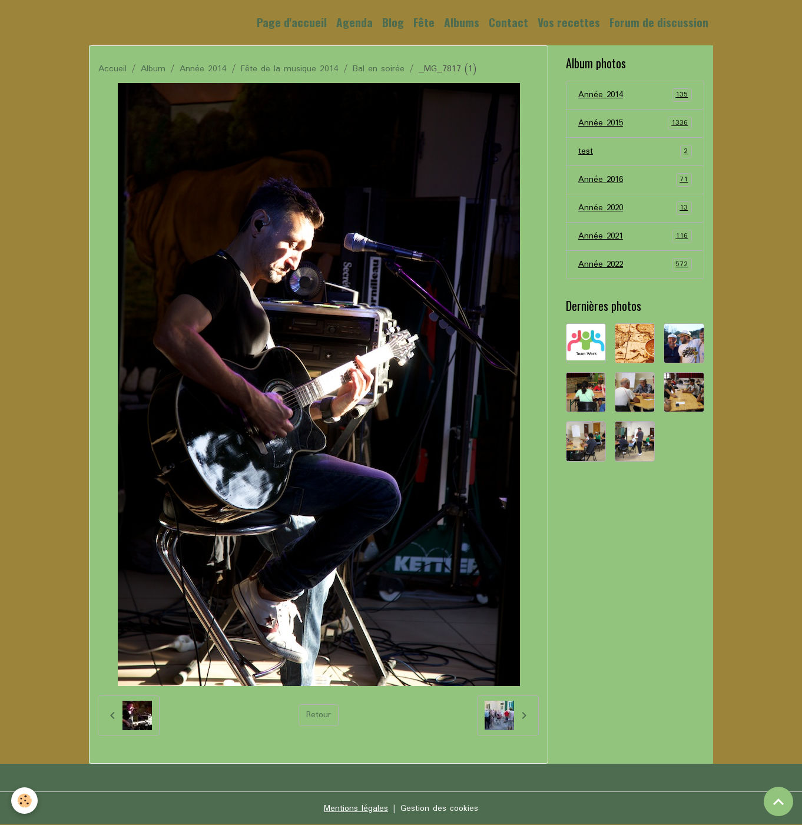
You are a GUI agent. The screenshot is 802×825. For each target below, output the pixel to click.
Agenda (354, 22)
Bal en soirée (379, 69)
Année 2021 (635, 240)
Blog (393, 22)
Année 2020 (635, 211)
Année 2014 (203, 69)
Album (153, 69)
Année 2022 (635, 268)
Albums (461, 22)
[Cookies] (25, 800)
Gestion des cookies (440, 808)
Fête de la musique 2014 (290, 69)
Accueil (112, 69)
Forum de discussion (658, 22)
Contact (508, 22)
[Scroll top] (778, 801)
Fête (424, 22)
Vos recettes (569, 22)
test (635, 153)
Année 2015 (635, 124)
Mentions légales (354, 808)
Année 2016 (635, 182)
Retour (318, 715)
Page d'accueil (292, 22)
